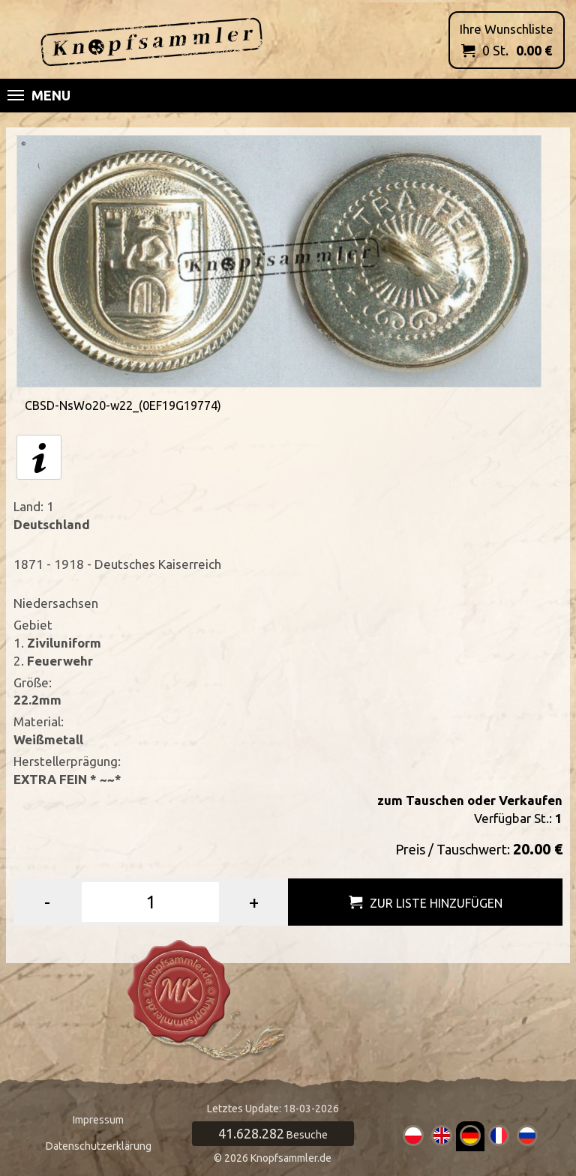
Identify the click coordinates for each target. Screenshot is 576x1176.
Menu (39, 95)
